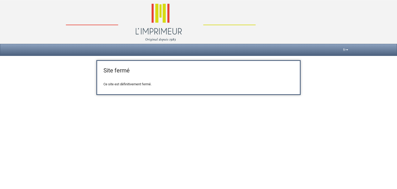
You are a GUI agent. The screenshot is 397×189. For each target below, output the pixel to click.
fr (345, 50)
